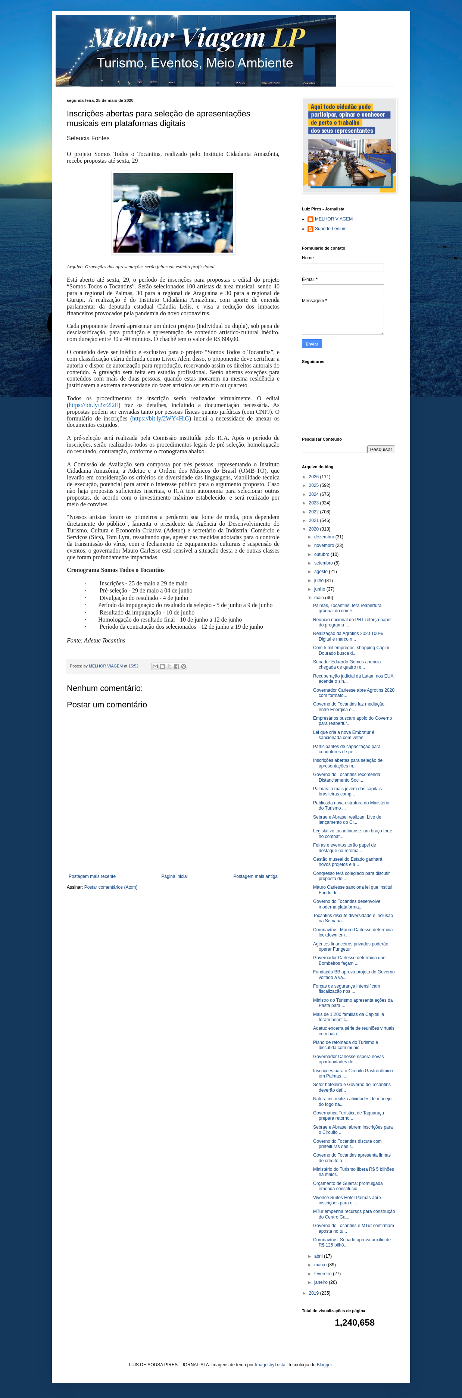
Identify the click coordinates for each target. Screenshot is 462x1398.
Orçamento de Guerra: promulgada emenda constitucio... (348, 1186)
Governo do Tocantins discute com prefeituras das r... (347, 1144)
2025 (314, 485)
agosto (321, 571)
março (321, 1264)
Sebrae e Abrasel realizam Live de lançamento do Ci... (347, 819)
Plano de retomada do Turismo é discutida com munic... (345, 1045)
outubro (322, 554)
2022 (314, 512)
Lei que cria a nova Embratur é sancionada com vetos (343, 735)
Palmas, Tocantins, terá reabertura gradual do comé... (347, 608)
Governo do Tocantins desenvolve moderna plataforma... (347, 904)
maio (319, 597)
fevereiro (323, 1273)
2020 (314, 529)
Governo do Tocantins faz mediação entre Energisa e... (348, 706)
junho (320, 589)
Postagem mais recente (92, 876)
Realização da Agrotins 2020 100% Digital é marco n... (348, 636)
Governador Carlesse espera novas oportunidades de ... (348, 1059)
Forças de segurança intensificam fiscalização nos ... (346, 988)
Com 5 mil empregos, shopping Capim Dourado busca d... (351, 650)
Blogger (324, 1364)
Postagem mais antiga (255, 876)
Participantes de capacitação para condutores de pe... (347, 749)
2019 (314, 1293)
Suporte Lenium (331, 228)
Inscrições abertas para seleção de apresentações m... (348, 763)
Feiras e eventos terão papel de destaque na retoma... (344, 847)
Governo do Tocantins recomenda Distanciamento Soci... (346, 777)
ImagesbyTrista (270, 1364)
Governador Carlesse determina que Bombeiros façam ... (349, 960)
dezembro (324, 537)
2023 (314, 503)
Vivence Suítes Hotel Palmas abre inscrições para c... (347, 1200)
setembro (324, 563)
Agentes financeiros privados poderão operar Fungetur (350, 946)
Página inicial (174, 876)
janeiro (321, 1282)
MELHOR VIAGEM (334, 219)
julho (319, 580)
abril (319, 1256)
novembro (324, 545)
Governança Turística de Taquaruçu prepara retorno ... (348, 1115)
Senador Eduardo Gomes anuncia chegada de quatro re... (347, 664)
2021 (314, 520)
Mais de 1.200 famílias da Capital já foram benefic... (348, 1017)
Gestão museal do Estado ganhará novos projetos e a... (347, 862)
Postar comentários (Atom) (111, 887)
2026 (314, 476)
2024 (314, 494)
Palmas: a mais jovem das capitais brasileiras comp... (347, 791)
